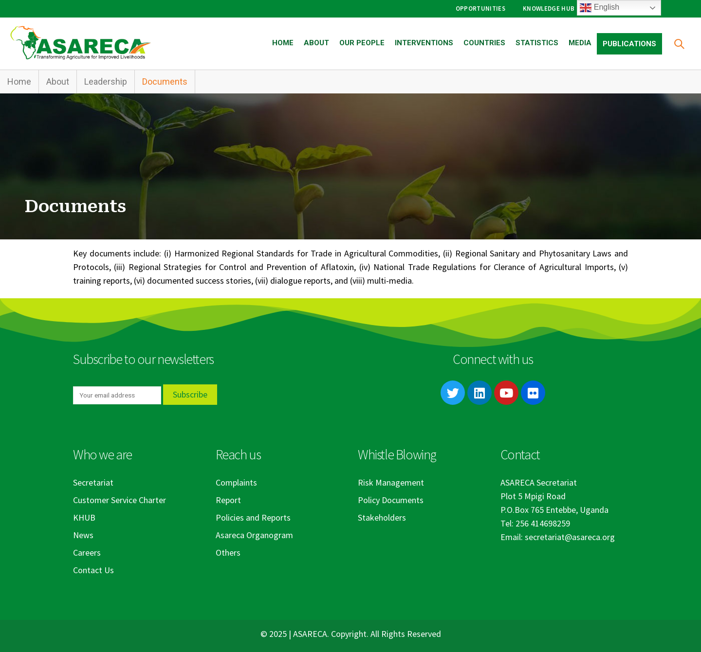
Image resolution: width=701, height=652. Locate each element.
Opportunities (480, 8)
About (316, 42)
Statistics (537, 42)
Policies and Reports (253, 517)
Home (283, 42)
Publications (629, 43)
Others (228, 552)
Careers (87, 552)
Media (580, 42)
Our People (362, 42)
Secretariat (93, 482)
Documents (164, 81)
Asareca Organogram (254, 535)
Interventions (424, 42)
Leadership (105, 81)
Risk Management (391, 482)
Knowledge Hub (548, 8)
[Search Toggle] (679, 43)
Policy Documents (391, 500)
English (599, 8)
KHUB (84, 517)
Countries (484, 42)
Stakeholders (382, 517)
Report (228, 500)
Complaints (236, 482)
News (83, 535)
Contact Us (93, 570)
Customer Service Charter (119, 500)
